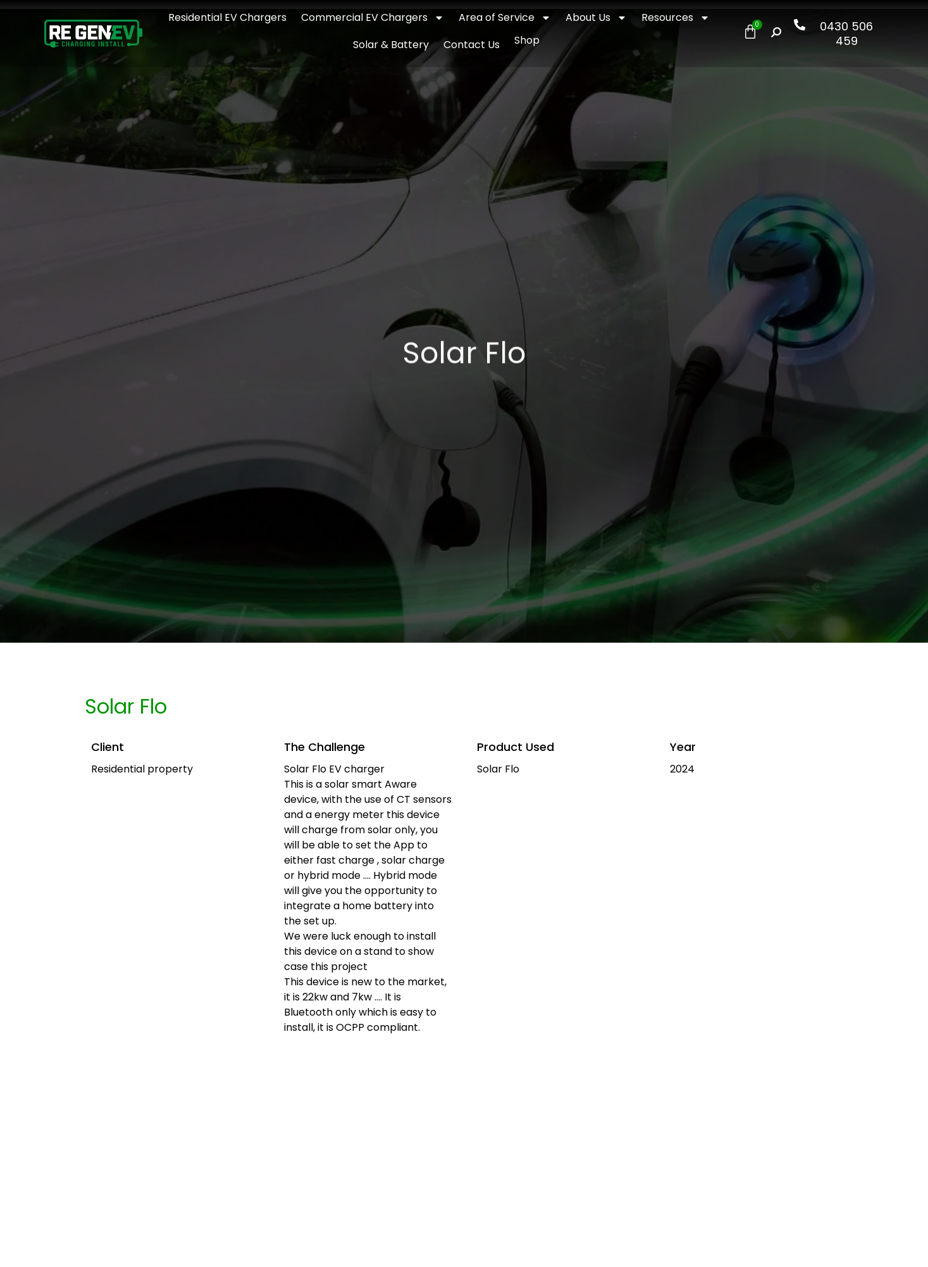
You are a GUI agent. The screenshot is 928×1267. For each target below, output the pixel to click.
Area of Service (505, 17)
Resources (675, 17)
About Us (596, 17)
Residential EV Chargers (227, 17)
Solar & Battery (391, 44)
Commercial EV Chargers (372, 17)
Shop (527, 40)
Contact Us (471, 44)
